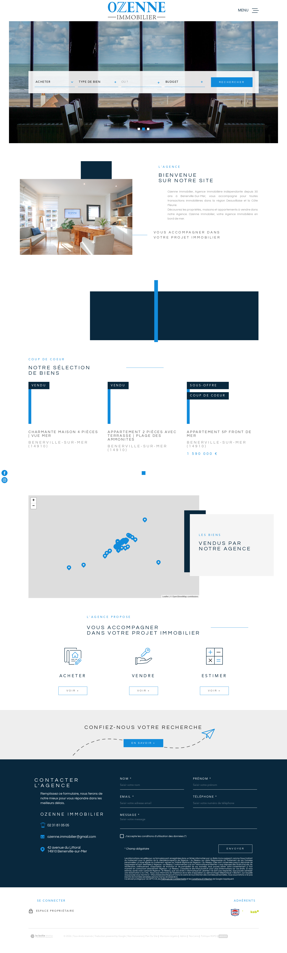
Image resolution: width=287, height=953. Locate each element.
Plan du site (151, 936)
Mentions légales (169, 936)
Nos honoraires (135, 936)
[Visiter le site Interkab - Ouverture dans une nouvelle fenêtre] (235, 912)
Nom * (126, 779)
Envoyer (235, 848)
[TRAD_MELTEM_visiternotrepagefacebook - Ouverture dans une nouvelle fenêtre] (4, 473)
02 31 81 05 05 (58, 825)
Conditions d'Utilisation (202, 879)
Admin (183, 936)
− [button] (33, 506)
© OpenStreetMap (178, 596)
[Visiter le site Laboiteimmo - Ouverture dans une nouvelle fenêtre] (41, 936)
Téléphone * (205, 797)
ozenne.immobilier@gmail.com (71, 837)
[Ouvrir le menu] (248, 10)
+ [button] (33, 500)
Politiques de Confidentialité (173, 879)
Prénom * (202, 779)
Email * (127, 797)
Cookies (223, 936)
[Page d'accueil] (136, 10)
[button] (138, 129)
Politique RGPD (208, 936)
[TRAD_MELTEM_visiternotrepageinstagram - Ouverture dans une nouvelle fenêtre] (4, 480)
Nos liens (194, 936)
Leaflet (165, 596)
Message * (130, 815)
